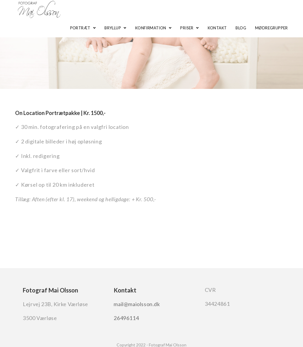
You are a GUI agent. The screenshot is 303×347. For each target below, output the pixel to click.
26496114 (126, 318)
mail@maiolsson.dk (137, 304)
